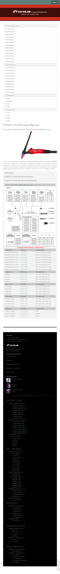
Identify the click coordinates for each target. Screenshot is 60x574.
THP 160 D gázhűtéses (10, 31)
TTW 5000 (7, 120)
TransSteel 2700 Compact (18, 407)
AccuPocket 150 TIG (17, 500)
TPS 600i (14, 446)
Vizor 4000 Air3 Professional (19, 560)
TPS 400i (14, 442)
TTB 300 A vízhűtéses (10, 81)
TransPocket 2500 (16, 511)
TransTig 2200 (15, 463)
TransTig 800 (15, 453)
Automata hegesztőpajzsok (17, 379)
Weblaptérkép (10, 372)
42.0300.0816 (24, 262)
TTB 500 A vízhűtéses (10, 92)
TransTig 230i (15, 461)
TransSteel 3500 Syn (17, 412)
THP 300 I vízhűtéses (9, 48)
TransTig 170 (15, 455)
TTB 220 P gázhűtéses (10, 76)
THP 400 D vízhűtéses (10, 56)
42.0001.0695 (24, 294)
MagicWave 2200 (16, 479)
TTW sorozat (15, 541)
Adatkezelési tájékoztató (14, 368)
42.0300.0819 (24, 269)
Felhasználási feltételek (13, 364)
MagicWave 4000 (16, 485)
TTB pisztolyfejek (10, 65)
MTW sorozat (15, 532)
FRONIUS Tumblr (22, 569)
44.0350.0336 (24, 316)
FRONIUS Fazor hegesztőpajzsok (17, 549)
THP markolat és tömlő (12, 26)
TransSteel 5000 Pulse (17, 418)
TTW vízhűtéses (10, 110)
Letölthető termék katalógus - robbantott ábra (19, 185)
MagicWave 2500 (16, 481)
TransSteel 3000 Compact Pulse (20, 408)
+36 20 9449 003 (15, 338)
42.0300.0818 (24, 267)
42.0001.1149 (24, 301)
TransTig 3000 (15, 466)
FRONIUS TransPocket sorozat (16, 506)
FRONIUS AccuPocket (14, 519)
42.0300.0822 (24, 257)
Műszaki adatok (8, 173)
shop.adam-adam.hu (17, 341)
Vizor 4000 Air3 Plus (17, 558)
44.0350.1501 (24, 276)
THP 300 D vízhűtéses (10, 50)
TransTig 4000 (15, 468)
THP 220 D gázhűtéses (10, 39)
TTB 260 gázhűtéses (9, 78)
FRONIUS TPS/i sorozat (14, 434)
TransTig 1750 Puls (17, 457)
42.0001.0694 (24, 291)
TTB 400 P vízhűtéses (10, 89)
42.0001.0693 (24, 289)
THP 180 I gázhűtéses (9, 34)
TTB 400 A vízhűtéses (10, 86)
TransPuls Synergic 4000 (18, 423)
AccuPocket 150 (16, 520)
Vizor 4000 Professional (18, 556)
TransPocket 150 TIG (17, 490)
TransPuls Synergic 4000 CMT (19, 431)
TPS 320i (14, 440)
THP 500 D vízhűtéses (10, 61)
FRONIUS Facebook (11, 569)
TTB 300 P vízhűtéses (10, 84)
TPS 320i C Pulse (16, 438)
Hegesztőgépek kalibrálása (17, 389)
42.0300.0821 (24, 255)
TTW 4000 (7, 118)
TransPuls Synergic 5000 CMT (19, 433)
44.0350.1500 (24, 274)
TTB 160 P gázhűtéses (10, 70)
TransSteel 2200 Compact (18, 405)
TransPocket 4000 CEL (17, 515)
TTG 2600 (7, 106)
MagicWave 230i (16, 476)
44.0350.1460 (24, 279)
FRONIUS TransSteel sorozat (16, 403)
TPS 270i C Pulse (16, 436)
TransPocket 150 (16, 508)
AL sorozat (14, 534)
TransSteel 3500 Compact (18, 410)
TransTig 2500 (15, 464)
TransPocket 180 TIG (17, 492)
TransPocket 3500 (16, 513)
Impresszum (10, 360)
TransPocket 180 (16, 509)
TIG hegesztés (14, 384)
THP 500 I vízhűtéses (9, 58)
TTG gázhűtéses (10, 95)
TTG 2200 (7, 104)
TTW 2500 (7, 112)
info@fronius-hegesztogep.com (18, 339)
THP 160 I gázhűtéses (9, 29)
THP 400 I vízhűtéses (9, 53)
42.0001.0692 (24, 286)
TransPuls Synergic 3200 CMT (19, 429)
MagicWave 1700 (16, 477)
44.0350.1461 (24, 281)
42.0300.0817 (24, 264)
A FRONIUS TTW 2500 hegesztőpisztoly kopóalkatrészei (20, 180)
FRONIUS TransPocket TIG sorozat (17, 489)
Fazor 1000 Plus (16, 551)
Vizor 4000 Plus (16, 555)
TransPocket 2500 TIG (17, 494)
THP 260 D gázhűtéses (10, 45)
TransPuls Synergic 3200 (18, 421)
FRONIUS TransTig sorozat (15, 451)
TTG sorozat (15, 539)
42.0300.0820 (24, 252)
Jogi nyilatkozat (11, 356)
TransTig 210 (15, 459)
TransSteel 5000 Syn (17, 416)
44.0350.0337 (24, 313)
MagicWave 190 (16, 474)
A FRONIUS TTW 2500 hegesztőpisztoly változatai (18, 177)
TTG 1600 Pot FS (8, 101)
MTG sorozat (15, 530)
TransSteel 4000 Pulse (17, 414)
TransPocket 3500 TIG (17, 496)
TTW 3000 (7, 115)
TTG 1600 (7, 98)
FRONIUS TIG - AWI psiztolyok (16, 538)
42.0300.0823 (24, 259)
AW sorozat (15, 536)
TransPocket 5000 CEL (17, 517)
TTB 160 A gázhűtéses (10, 67)
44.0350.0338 (24, 311)
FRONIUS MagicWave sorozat (16, 472)
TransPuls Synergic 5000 (18, 425)
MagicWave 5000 (16, 487)
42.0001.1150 (24, 303)
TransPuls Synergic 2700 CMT (19, 427)
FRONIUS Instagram (31, 569)
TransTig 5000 (15, 470)
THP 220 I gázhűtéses (9, 37)
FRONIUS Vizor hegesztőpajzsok (17, 553)
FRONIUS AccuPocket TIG (15, 498)
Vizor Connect (15, 562)
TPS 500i (14, 444)
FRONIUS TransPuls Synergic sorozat (18, 420)
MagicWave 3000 (16, 483)
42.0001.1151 (24, 306)
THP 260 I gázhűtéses (9, 42)
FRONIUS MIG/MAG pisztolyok (16, 528)
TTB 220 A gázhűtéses (10, 73)
